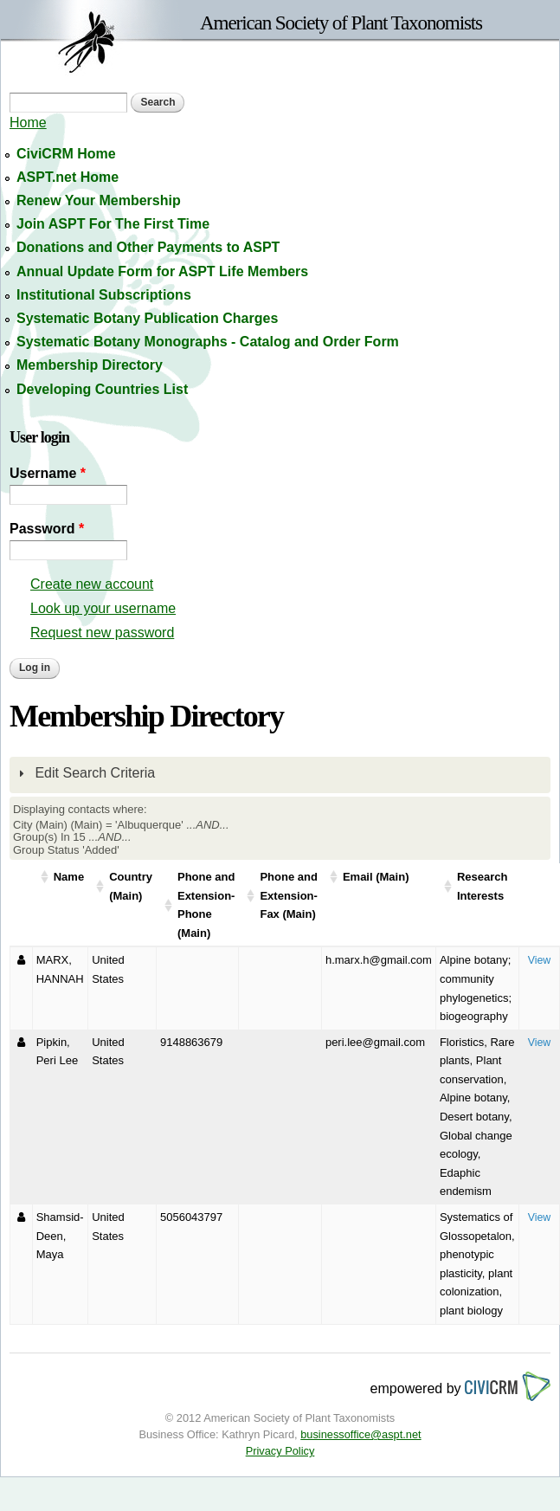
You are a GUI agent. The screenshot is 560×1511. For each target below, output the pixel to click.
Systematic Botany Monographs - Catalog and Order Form (207, 341)
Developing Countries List (102, 389)
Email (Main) (376, 876)
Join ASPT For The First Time (112, 223)
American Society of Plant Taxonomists (341, 22)
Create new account (91, 584)
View (539, 960)
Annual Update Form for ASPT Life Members (162, 271)
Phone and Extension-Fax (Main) (288, 895)
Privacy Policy (280, 1450)
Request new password (102, 632)
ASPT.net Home (67, 177)
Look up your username (103, 608)
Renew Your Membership (98, 200)
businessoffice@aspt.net (360, 1434)
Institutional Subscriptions (103, 294)
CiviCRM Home (66, 153)
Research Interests (482, 886)
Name (69, 876)
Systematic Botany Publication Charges (147, 318)
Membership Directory (89, 365)
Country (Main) (130, 886)
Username (48, 473)
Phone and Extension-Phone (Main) (206, 905)
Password (47, 528)
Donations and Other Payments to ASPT (148, 247)
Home (28, 122)
